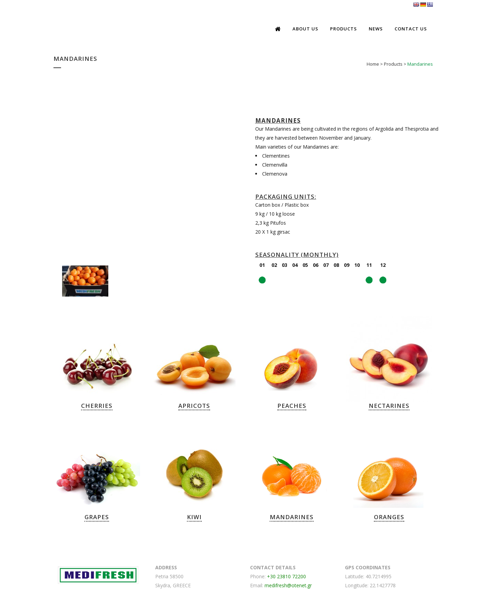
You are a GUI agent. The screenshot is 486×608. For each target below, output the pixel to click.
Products (393, 64)
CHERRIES (96, 406)
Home (373, 64)
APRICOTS (194, 406)
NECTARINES (389, 406)
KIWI (194, 517)
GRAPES (97, 517)
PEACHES (291, 406)
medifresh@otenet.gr (288, 585)
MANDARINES (292, 517)
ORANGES (389, 517)
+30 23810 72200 (286, 576)
